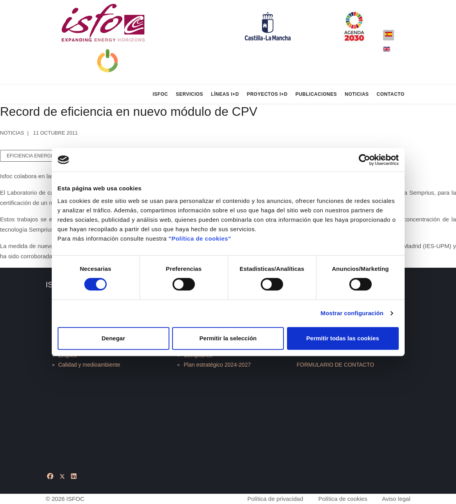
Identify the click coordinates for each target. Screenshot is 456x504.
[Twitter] (62, 476)
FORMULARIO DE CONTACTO (335, 365)
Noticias (357, 94)
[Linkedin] (73, 476)
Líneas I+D (225, 94)
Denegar (113, 338)
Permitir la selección (228, 338)
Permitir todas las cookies (342, 338)
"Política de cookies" (200, 238)
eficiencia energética (36, 156)
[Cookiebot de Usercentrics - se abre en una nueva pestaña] (364, 160)
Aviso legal (396, 498)
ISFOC (160, 94)
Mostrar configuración (352, 313)
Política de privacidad (275, 498)
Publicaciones (316, 94)
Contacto (391, 94)
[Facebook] (50, 476)
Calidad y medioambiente (89, 365)
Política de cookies (342, 498)
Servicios (189, 94)
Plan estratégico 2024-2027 (217, 365)
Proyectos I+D (267, 94)
